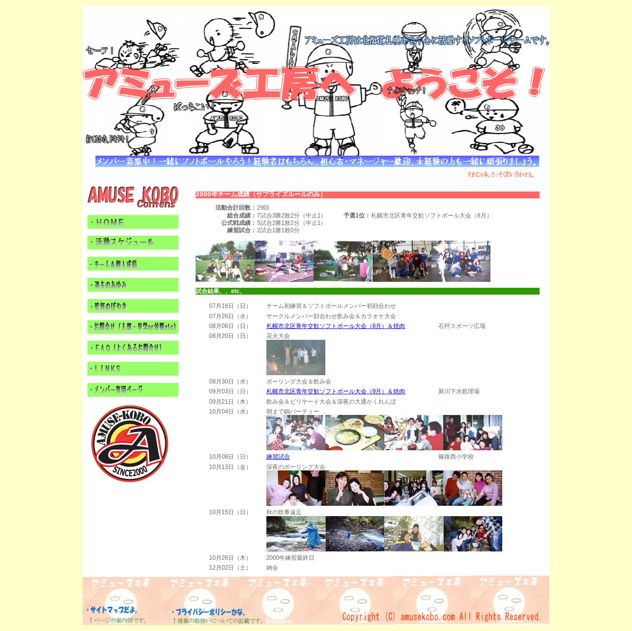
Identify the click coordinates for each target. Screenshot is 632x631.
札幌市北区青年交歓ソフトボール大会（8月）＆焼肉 (335, 326)
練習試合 (278, 456)
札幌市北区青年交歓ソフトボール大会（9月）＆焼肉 (335, 391)
